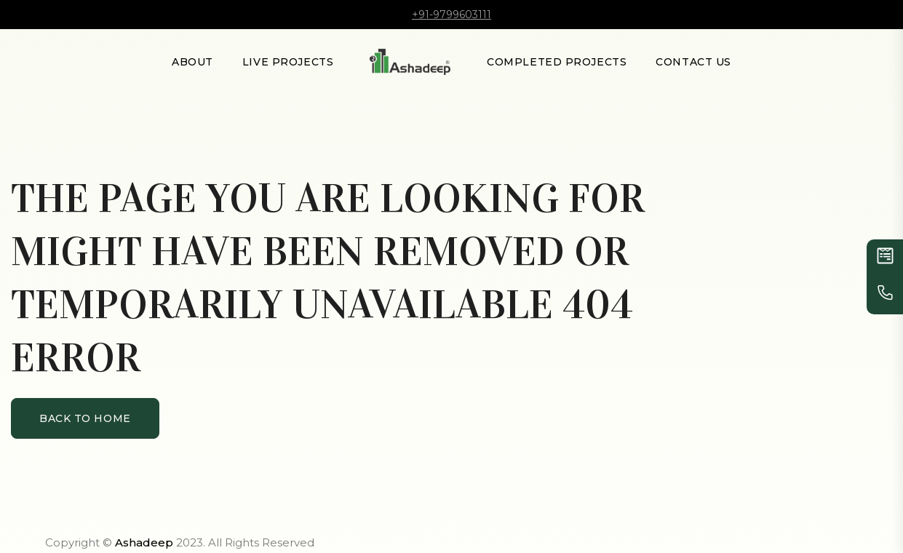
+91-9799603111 (451, 14)
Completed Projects (556, 61)
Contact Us (693, 61)
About (192, 61)
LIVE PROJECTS (287, 61)
